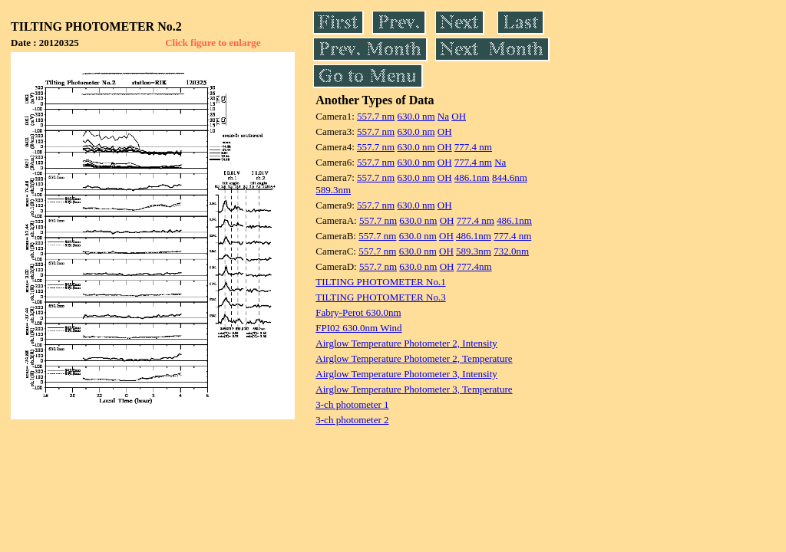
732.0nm (511, 251)
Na (443, 116)
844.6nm (509, 177)
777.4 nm (473, 147)
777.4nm (474, 266)
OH (458, 116)
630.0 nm (415, 116)
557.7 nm (376, 116)
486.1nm (472, 177)
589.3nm (333, 190)
